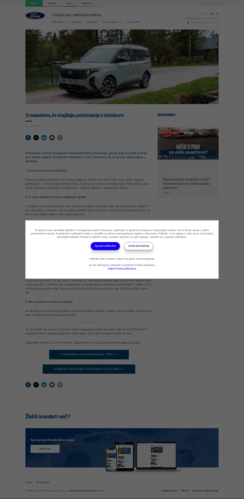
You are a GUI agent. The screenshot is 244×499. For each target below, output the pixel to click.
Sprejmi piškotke (104, 246)
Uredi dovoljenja (140, 246)
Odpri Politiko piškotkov (122, 268)
